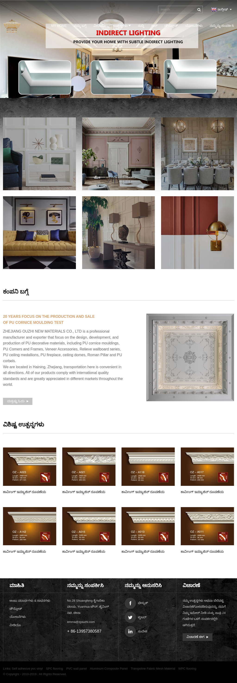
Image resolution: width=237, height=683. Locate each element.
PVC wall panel (76, 668)
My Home (59, 26)
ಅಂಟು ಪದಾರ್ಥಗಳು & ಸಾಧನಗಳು (29, 600)
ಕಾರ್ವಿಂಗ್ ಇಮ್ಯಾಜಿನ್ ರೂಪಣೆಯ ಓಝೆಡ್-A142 (24, 552)
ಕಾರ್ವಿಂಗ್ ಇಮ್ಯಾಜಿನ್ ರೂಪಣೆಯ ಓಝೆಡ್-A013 (143, 552)
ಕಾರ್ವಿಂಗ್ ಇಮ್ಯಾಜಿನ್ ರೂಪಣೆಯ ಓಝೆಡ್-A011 (202, 552)
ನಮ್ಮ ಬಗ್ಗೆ (80, 26)
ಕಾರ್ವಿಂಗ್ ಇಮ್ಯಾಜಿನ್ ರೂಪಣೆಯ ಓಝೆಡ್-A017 (202, 492)
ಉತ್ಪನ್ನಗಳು (122, 25)
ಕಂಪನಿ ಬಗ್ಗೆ (15, 291)
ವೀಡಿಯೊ (100, 26)
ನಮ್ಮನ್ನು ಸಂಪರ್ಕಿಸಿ (222, 26)
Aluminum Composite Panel (109, 668)
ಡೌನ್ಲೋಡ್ (171, 26)
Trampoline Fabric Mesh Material (153, 668)
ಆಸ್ (154, 26)
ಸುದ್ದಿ (141, 26)
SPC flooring (54, 668)
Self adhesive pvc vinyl (27, 668)
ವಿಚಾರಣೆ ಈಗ (195, 637)
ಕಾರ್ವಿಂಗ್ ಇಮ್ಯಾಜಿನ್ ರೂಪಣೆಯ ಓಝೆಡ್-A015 (83, 552)
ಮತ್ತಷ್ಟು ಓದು (16, 401)
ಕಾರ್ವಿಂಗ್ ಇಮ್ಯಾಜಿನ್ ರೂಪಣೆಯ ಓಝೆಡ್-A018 (143, 492)
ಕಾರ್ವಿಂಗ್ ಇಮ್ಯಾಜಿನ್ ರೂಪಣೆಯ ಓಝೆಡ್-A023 (24, 492)
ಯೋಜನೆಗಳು (194, 26)
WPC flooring (187, 668)
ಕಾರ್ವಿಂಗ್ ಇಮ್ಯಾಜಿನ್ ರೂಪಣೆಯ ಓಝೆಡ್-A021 (83, 492)
